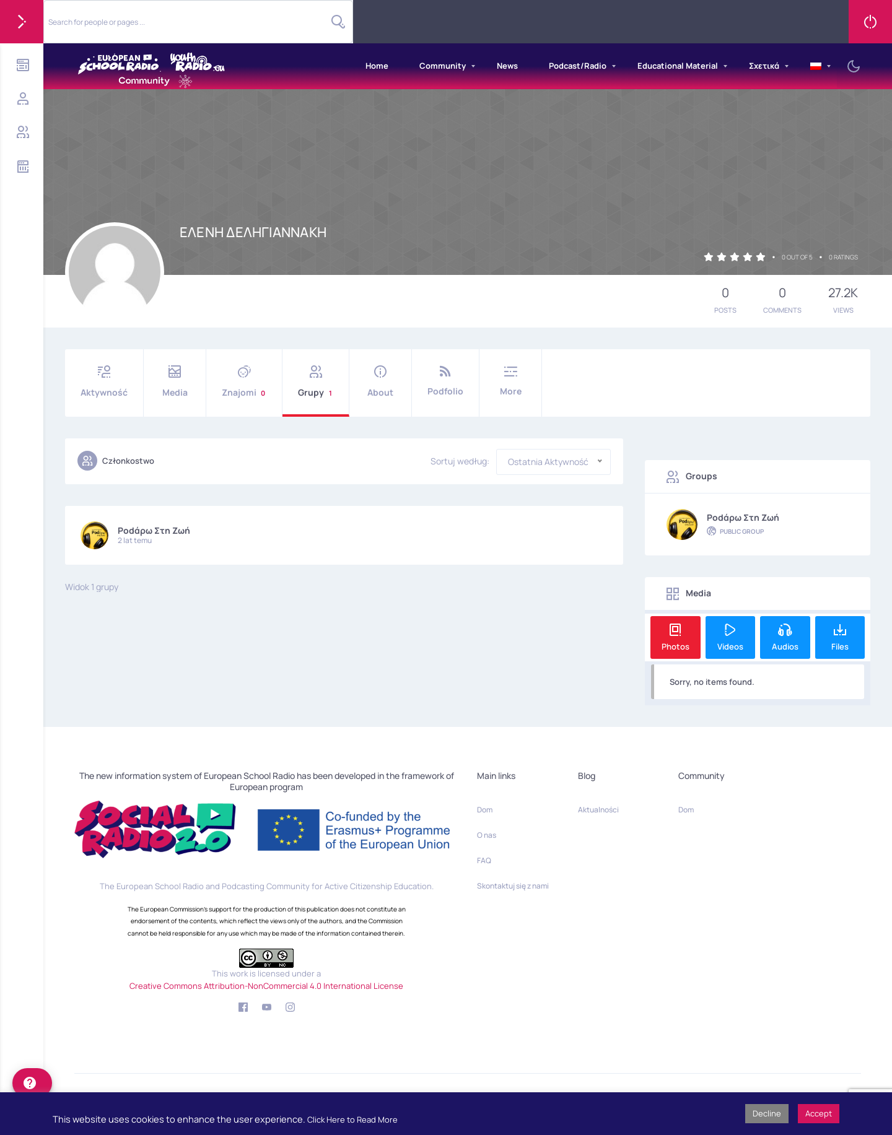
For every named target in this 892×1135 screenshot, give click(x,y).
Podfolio (445, 381)
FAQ (484, 860)
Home (376, 65)
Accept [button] (818, 1113)
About (380, 381)
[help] (32, 1083)
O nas (486, 835)
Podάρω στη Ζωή (154, 530)
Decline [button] (767, 1113)
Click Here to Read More (352, 1119)
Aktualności (598, 809)
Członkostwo (115, 461)
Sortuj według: (460, 461)
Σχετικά (764, 65)
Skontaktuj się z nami (513, 886)
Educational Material (677, 65)
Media (174, 381)
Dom (484, 809)
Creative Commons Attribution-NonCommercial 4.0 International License (266, 985)
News (507, 65)
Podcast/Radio (577, 65)
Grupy (315, 381)
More (510, 381)
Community (442, 65)
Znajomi (244, 381)
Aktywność (104, 381)
